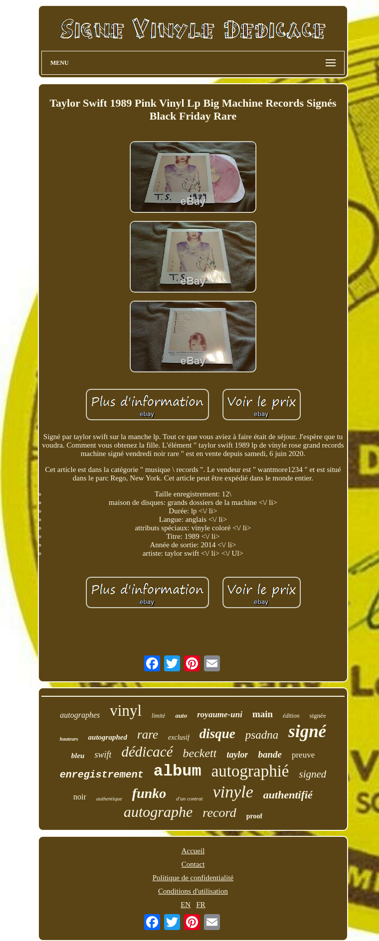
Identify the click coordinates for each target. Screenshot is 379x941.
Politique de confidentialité (193, 878)
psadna (261, 735)
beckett (200, 753)
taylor (237, 755)
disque (217, 733)
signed (313, 774)
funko (149, 793)
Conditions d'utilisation (193, 891)
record (219, 812)
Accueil (193, 851)
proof (254, 816)
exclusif (179, 737)
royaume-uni (219, 714)
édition (291, 715)
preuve (303, 755)
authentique (109, 798)
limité (158, 715)
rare (147, 734)
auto (181, 715)
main (262, 714)
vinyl (126, 710)
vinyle (233, 792)
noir (79, 796)
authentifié (288, 794)
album (177, 771)
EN (185, 905)
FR (200, 905)
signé (307, 731)
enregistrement (102, 775)
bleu (78, 756)
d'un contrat (189, 798)
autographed (107, 737)
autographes (80, 715)
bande (270, 754)
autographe (158, 811)
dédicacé (147, 752)
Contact (193, 864)
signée (317, 715)
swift (102, 755)
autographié (250, 771)
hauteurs (69, 739)
